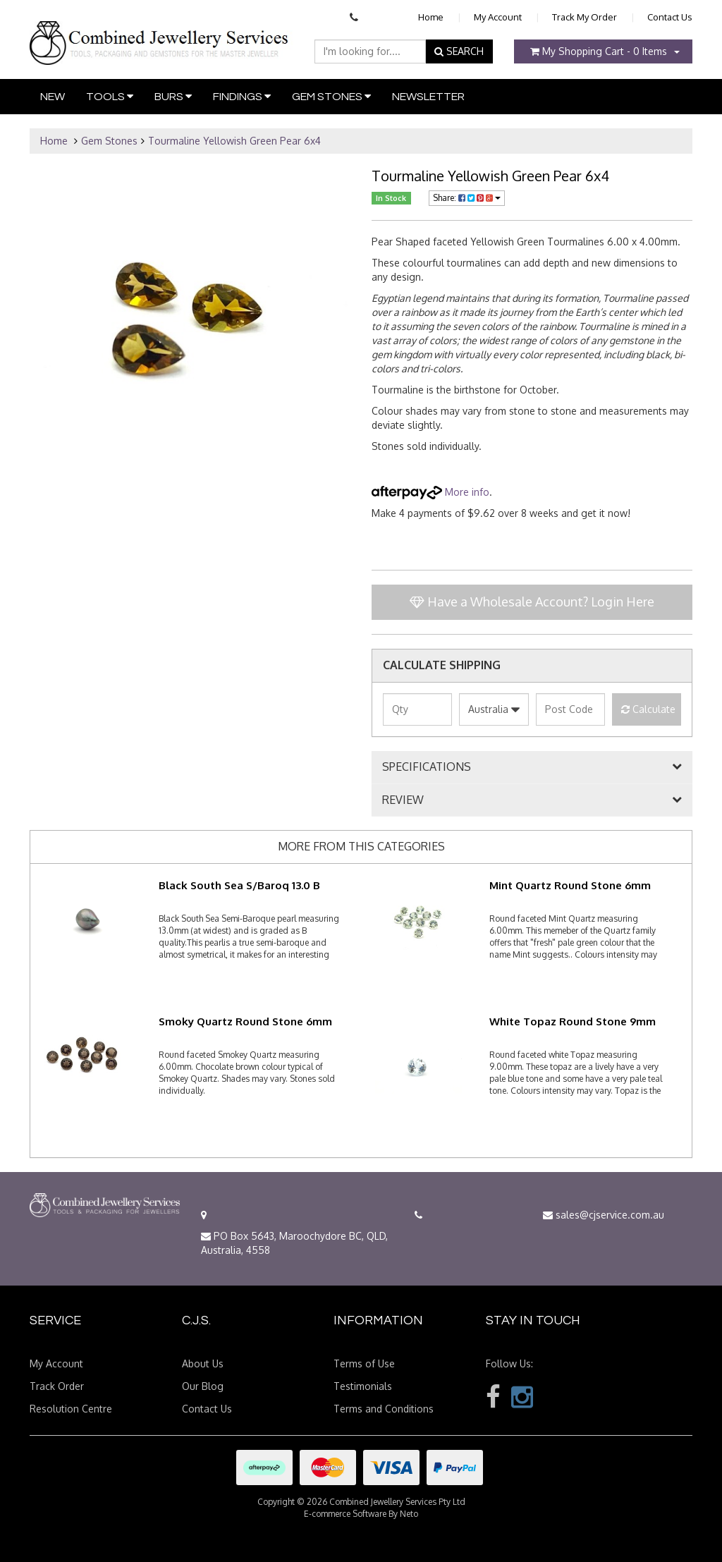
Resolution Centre (71, 1409)
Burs (173, 96)
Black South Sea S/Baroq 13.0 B (239, 885)
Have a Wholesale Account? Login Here (532, 601)
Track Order (57, 1386)
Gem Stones (331, 96)
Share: (467, 198)
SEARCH (459, 51)
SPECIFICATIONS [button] (426, 767)
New (52, 96)
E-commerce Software (345, 1513)
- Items (598, 51)
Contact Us (669, 17)
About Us (203, 1363)
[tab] (532, 767)
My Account (498, 17)
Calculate (648, 709)
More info (430, 492)
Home (430, 17)
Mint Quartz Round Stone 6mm (570, 885)
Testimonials (363, 1386)
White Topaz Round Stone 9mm (572, 1021)
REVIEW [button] (403, 800)
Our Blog (203, 1386)
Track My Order (584, 17)
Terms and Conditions (384, 1409)
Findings (242, 96)
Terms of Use (364, 1363)
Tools (109, 96)
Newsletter (428, 96)
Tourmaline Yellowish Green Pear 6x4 (234, 141)
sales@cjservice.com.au (603, 1215)
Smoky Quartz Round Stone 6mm (245, 1021)
